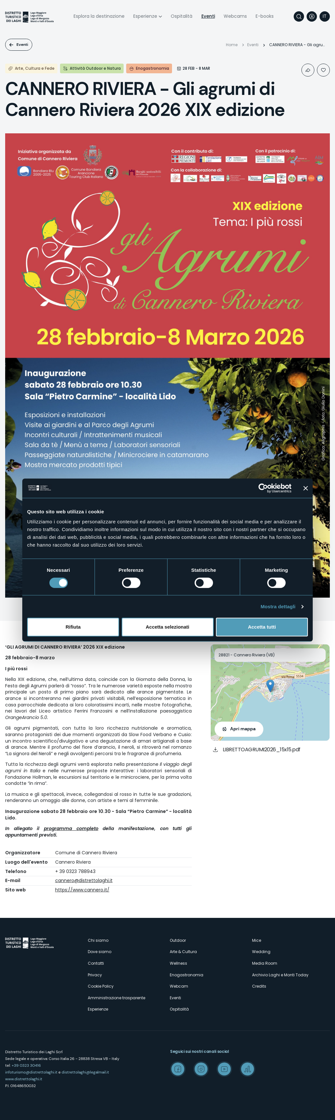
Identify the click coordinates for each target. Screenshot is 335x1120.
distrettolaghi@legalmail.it (85, 1072)
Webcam (179, 986)
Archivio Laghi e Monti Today (280, 975)
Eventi (208, 16)
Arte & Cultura (183, 951)
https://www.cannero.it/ (82, 890)
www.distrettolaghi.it (23, 1079)
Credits (259, 986)
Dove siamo (99, 951)
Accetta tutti (262, 627)
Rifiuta (73, 627)
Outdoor (178, 940)
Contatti (96, 963)
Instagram (201, 1069)
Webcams (235, 16)
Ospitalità (181, 16)
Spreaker (247, 1069)
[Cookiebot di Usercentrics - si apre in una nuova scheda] (263, 488)
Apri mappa (243, 729)
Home (232, 44)
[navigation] (325, 16)
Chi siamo (98, 940)
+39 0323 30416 (26, 1065)
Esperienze (145, 16)
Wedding (261, 951)
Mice (256, 940)
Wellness (178, 963)
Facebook (178, 1069)
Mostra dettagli (277, 606)
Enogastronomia (186, 975)
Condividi (307, 70)
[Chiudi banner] (305, 488)
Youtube (224, 1069)
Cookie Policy (101, 986)
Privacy (95, 975)
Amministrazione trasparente (116, 998)
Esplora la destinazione (99, 16)
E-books (265, 16)
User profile (312, 16)
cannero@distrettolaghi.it (84, 880)
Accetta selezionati (167, 627)
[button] (270, 686)
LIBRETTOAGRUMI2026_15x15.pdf (261, 749)
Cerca (299, 16)
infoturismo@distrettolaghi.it (31, 1072)
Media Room (264, 963)
